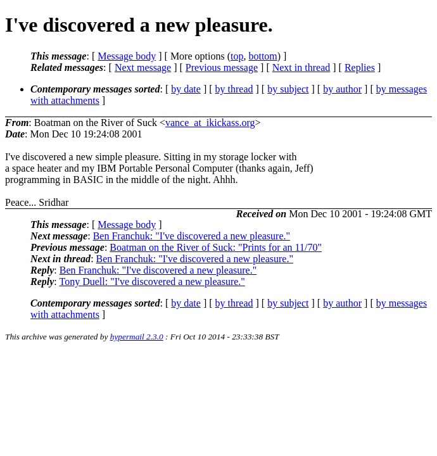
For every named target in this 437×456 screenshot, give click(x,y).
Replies (360, 67)
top (237, 56)
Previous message (222, 67)
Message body (127, 56)
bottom (262, 56)
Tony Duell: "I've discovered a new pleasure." (151, 281)
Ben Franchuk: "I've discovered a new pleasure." (191, 236)
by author (342, 89)
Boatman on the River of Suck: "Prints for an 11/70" (216, 247)
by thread (234, 89)
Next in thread (301, 67)
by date (186, 89)
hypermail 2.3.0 (136, 336)
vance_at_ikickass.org (210, 122)
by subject (287, 89)
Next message (143, 67)
